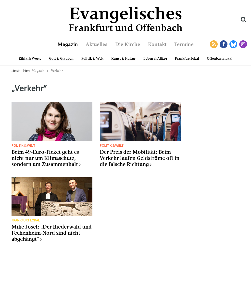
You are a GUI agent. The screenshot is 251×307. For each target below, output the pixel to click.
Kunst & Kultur (123, 58)
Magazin (68, 44)
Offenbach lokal (219, 58)
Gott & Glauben (61, 58)
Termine (184, 44)
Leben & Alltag (155, 58)
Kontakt (157, 44)
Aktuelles (96, 44)
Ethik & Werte (30, 58)
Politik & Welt (92, 58)
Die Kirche (127, 44)
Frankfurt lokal (187, 58)
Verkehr (57, 71)
